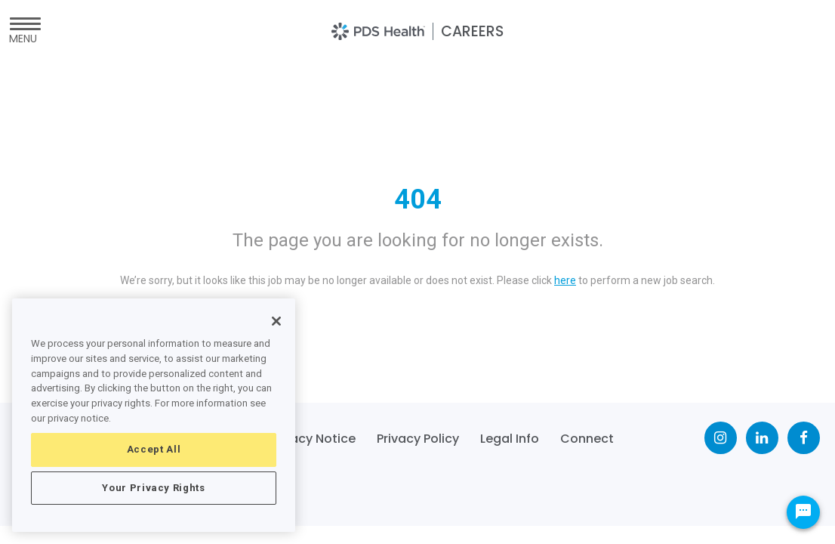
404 (418, 199)
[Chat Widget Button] (803, 512)
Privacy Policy (418, 438)
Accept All (154, 449)
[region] (153, 415)
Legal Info (509, 438)
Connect (587, 438)
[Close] (276, 321)
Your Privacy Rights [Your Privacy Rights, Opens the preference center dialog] (153, 487)
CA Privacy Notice (302, 438)
